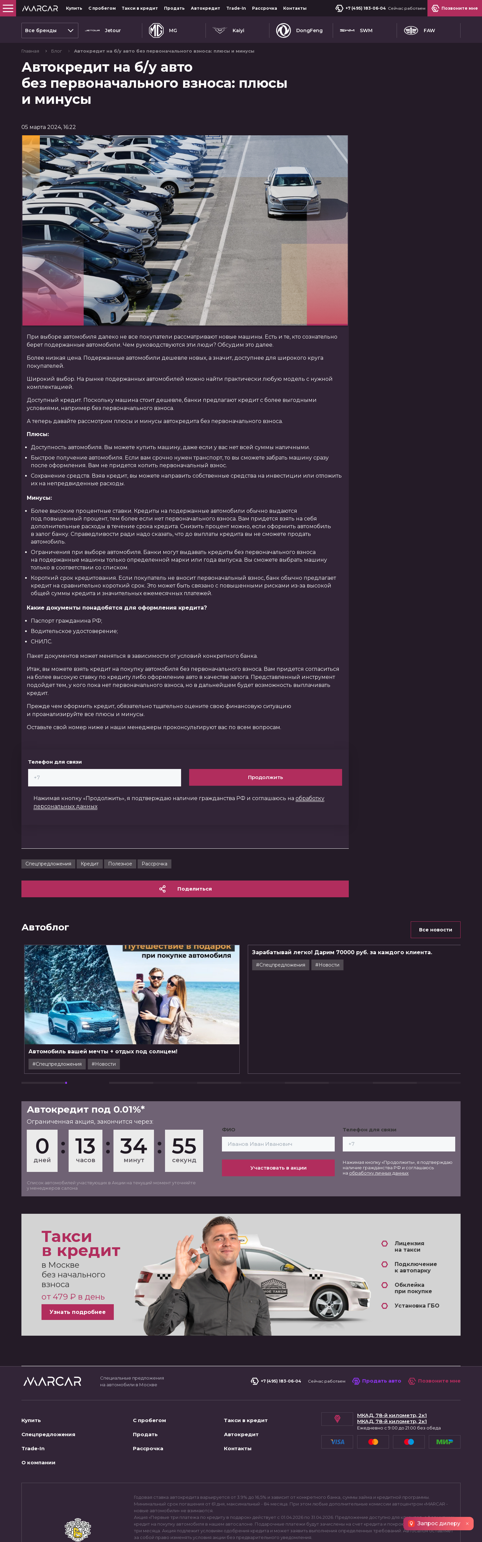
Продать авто (376, 1381)
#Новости (143, 1064)
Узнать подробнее (78, 1312)
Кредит (90, 864)
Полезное (120, 864)
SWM (356, 30)
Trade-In (236, 8)
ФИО (228, 1130)
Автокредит (205, 8)
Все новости (435, 930)
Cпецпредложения (48, 864)
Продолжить (265, 777)
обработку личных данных (379, 1173)
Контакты (295, 8)
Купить (74, 8)
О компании (38, 1462)
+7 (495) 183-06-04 (360, 8)
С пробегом (102, 8)
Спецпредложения (48, 1434)
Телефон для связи (55, 762)
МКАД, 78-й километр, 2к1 (392, 1415)
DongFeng (299, 30)
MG (163, 30)
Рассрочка (264, 8)
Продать (174, 8)
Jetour (103, 30)
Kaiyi (228, 30)
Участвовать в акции (278, 1168)
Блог (57, 51)
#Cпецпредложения (96, 1064)
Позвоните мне (434, 1381)
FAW (419, 30)
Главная (30, 51)
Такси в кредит (140, 8)
